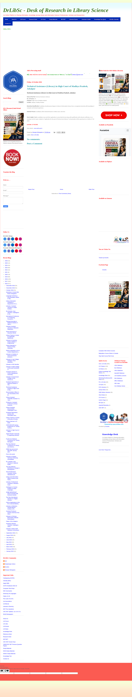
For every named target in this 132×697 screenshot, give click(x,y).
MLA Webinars (118, 378)
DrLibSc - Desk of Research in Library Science (55, 10)
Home (6, 19)
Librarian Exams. (73, 19)
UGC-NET (101, 407)
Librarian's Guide (86, 19)
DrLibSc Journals (114, 19)
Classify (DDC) (7, 580)
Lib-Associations (7, 601)
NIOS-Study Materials (9, 651)
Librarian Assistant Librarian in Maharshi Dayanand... (12, 328)
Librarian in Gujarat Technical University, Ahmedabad (12, 458)
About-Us (14, 19)
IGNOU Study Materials (9, 653)
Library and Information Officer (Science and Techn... (12, 478)
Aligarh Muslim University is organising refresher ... (12, 435)
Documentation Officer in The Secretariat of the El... (12, 393)
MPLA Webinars (118, 380)
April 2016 (9, 544)
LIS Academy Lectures (120, 375)
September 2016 (10, 533)
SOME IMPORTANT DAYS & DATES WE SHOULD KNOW (12, 494)
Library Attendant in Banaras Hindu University (11, 347)
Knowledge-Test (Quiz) (100, 19)
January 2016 (10, 551)
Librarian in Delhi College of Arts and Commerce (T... (12, 368)
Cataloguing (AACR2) (8, 578)
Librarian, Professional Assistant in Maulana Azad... (12, 483)
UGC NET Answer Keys (9, 642)
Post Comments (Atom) (65, 193)
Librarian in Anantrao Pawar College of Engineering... (11, 342)
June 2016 (9, 539)
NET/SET (63, 19)
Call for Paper (102, 400)
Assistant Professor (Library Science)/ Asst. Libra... (13, 512)
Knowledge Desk (103, 375)
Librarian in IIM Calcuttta (12, 364)
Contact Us (8, 23)
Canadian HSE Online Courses (107, 350)
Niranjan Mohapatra (10, 570)
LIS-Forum (23, 19)
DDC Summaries (7, 591)
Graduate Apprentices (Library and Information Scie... (11, 414)
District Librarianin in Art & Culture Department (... (13, 351)
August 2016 (9, 535)
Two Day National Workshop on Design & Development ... (12, 468)
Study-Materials (53, 19)
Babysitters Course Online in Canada (108, 353)
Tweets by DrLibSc (104, 257)
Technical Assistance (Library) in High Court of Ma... (12, 388)
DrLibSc (7, 567)
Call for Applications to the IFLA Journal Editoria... (13, 503)
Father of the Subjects (12, 521)
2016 (6, 283)
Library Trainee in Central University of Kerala (12, 418)
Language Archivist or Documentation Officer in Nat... (12, 297)
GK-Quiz (101, 402)
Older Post (91, 189)
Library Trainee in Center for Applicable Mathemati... (12, 337)
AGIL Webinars (118, 365)
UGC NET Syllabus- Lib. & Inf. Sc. (12, 611)
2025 (6, 263)
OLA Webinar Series (119, 386)
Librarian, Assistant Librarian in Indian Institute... (11, 307)
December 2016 (10, 285)
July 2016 (9, 537)
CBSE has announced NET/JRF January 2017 (12, 450)
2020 (6, 274)
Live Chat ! (105, 450)
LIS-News (5, 629)
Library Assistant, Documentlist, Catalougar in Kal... (11, 409)
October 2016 (10, 290)
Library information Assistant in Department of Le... (11, 302)
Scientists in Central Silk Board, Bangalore (12, 292)
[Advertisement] (66, 45)
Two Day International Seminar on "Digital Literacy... (11, 499)
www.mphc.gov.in (38, 128)
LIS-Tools (43, 19)
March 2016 (9, 546)
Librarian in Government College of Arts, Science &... (12, 378)
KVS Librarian (102, 387)
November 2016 (10, 288)
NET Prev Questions (8, 609)
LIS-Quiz (101, 384)
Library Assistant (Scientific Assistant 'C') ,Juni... (13, 399)
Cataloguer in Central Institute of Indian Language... (11, 488)
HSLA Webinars (118, 370)
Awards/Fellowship (104, 405)
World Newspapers (8, 614)
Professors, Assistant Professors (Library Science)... (11, 404)
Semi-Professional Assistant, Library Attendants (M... (11, 473)
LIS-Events (6, 626)
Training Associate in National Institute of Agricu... (11, 323)
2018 (6, 279)
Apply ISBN (6, 583)
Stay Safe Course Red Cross (106, 356)
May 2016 (9, 542)
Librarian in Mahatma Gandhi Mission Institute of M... (11, 507)
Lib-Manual (6, 603)
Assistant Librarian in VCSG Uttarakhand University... (11, 373)
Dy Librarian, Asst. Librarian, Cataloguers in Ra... (12, 312)
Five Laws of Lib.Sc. (8, 598)
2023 (6, 267)
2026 (6, 260)
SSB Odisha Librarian (104, 392)
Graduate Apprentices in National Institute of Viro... (12, 383)
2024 (6, 265)
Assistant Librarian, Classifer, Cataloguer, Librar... (12, 525)
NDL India (117, 383)
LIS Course (102, 397)
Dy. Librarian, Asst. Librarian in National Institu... (12, 463)
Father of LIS (6, 596)
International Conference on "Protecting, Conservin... (12, 318)
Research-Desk (33, 19)
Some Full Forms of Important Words (11, 332)
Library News (102, 389)
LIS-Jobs (5, 624)
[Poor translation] (6, 670)
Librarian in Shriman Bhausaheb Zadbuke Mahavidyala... (12, 518)
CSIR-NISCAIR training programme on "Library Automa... (12, 426)
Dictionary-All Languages (9, 593)
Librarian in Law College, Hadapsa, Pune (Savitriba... (12, 361)
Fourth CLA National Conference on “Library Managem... (12, 440)
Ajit (6, 561)
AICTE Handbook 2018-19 (10, 585)
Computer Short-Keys (8, 588)
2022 (6, 270)
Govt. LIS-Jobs (35, 135)
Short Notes (102, 395)
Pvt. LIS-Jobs (102, 382)
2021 (6, 272)
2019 (6, 276)
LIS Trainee (102, 366)
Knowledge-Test (7, 656)
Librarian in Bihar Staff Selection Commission (12, 529)
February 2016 (10, 549)
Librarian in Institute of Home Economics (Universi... (12, 356)
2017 (6, 281)
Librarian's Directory (8, 606)
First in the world (10, 454)
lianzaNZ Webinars (119, 373)
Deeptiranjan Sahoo (10, 564)
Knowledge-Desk (7, 631)
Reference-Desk (7, 634)
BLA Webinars (118, 368)
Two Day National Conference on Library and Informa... (12, 445)
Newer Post (31, 189)
